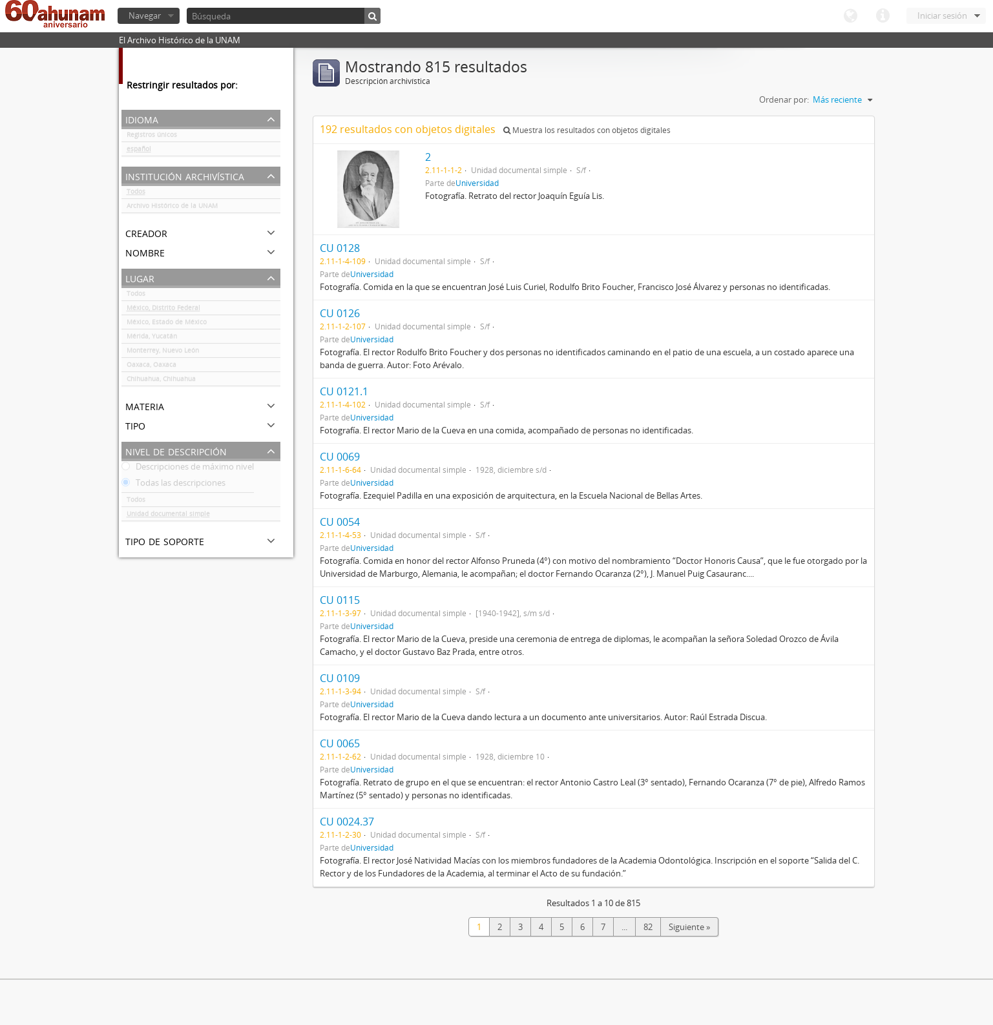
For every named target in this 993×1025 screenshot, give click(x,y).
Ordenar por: (784, 99)
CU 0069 (340, 457)
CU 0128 (340, 248)
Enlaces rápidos (882, 16)
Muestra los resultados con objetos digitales (587, 130)
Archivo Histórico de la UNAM (172, 207)
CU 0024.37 (347, 821)
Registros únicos (152, 136)
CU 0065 (340, 743)
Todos (136, 193)
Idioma (850, 16)
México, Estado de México (167, 324)
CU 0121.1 (344, 391)
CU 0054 (340, 522)
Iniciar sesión (942, 15)
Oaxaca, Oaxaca (151, 366)
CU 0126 (340, 313)
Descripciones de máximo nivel (187, 469)
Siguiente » (689, 927)
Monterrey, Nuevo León (163, 352)
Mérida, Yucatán (152, 338)
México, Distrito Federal (163, 310)
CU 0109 (340, 678)
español (139, 151)
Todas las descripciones (173, 485)
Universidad (477, 183)
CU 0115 (340, 600)
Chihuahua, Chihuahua (161, 381)
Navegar (145, 15)
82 (648, 927)
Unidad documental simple (168, 516)
